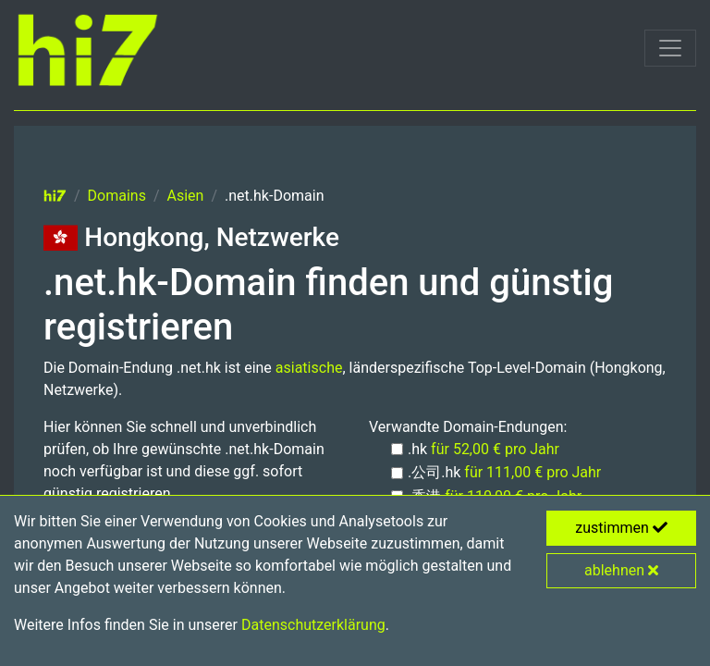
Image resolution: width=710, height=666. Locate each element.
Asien (185, 195)
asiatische (309, 367)
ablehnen (621, 570)
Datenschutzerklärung (313, 625)
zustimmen (621, 527)
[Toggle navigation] (670, 48)
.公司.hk (504, 472)
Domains (117, 195)
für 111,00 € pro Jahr (532, 472)
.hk (483, 449)
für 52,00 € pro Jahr (495, 449)
